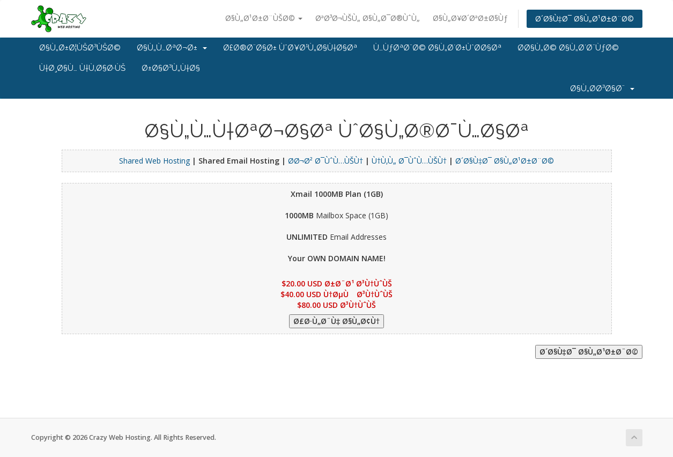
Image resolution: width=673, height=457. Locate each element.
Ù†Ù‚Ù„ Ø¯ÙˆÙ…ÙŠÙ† (409, 161)
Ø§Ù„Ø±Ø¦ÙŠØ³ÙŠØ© (80, 48)
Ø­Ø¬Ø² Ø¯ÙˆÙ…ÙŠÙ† (325, 161)
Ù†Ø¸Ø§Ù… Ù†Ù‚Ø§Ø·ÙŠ (82, 68)
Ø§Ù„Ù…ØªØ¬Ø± (172, 48)
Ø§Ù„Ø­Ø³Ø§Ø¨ (602, 88)
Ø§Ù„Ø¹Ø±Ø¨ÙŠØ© (263, 18)
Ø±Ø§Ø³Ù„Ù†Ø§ (171, 68)
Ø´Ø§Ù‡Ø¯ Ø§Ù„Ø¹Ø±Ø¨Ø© (584, 18)
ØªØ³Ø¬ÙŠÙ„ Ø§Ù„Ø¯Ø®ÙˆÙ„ (367, 18)
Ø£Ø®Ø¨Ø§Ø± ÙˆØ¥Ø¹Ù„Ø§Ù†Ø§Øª (290, 48)
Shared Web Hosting (154, 161)
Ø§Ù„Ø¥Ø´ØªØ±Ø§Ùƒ (470, 18)
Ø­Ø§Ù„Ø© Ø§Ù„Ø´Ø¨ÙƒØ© (568, 48)
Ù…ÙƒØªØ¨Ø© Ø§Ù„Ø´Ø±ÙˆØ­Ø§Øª (437, 48)
